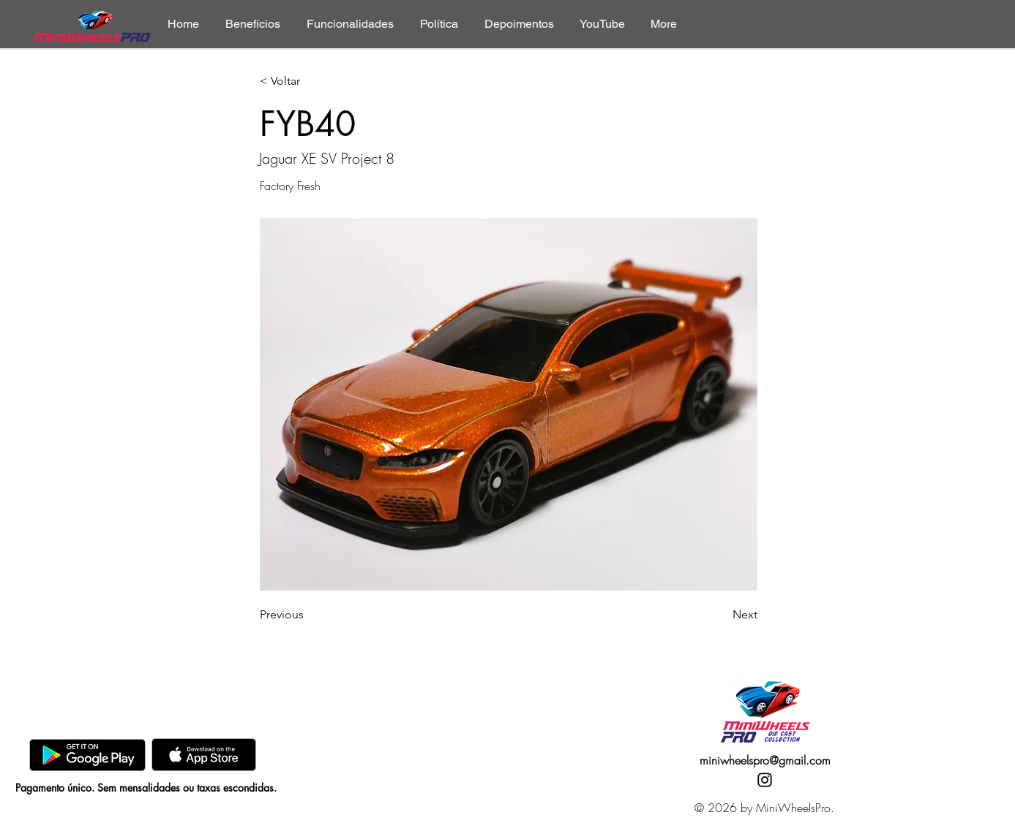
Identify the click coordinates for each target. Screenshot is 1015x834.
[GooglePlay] (87, 755)
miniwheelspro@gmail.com (765, 760)
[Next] (720, 614)
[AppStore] (203, 754)
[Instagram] (764, 779)
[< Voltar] (308, 81)
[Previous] (308, 614)
